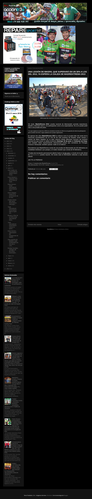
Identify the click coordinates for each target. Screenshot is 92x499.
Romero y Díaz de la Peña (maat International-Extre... (13, 218)
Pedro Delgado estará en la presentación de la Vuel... (13, 195)
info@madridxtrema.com (56, 165)
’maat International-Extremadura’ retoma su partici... (12, 225)
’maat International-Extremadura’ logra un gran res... (12, 210)
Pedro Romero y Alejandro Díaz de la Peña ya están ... (12, 180)
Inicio (59, 224)
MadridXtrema (34, 155)
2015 (8, 146)
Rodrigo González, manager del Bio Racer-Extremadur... (13, 250)
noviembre (11, 155)
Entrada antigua (82, 224)
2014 (8, 148)
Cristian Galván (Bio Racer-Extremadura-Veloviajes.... (12, 202)
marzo (10, 260)
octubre (10, 158)
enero (10, 265)
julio (9, 165)
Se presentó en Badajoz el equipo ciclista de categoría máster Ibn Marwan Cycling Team (13, 320)
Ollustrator (49, 495)
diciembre (11, 153)
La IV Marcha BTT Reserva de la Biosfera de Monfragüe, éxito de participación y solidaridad (13, 281)
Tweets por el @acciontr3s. (12, 96)
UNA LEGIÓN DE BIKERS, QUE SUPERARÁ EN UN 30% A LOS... (13, 242)
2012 (8, 269)
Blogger (66, 495)
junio (9, 168)
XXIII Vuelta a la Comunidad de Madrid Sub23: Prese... (12, 172)
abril (9, 258)
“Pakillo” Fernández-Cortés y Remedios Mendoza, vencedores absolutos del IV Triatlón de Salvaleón (13, 403)
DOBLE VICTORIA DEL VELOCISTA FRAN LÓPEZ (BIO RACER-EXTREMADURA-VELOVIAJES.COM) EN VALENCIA (13, 469)
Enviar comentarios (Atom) (61, 229)
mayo (9, 256)
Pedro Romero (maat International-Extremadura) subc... (12, 187)
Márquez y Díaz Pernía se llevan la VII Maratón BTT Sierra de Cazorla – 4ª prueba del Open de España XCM (13, 301)
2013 (8, 151)
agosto (10, 163)
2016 (8, 143)
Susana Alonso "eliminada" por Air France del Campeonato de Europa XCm (16, 339)
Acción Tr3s (54, 163)
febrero (10, 263)
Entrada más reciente (35, 224)
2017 (8, 141)
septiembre (11, 160)
